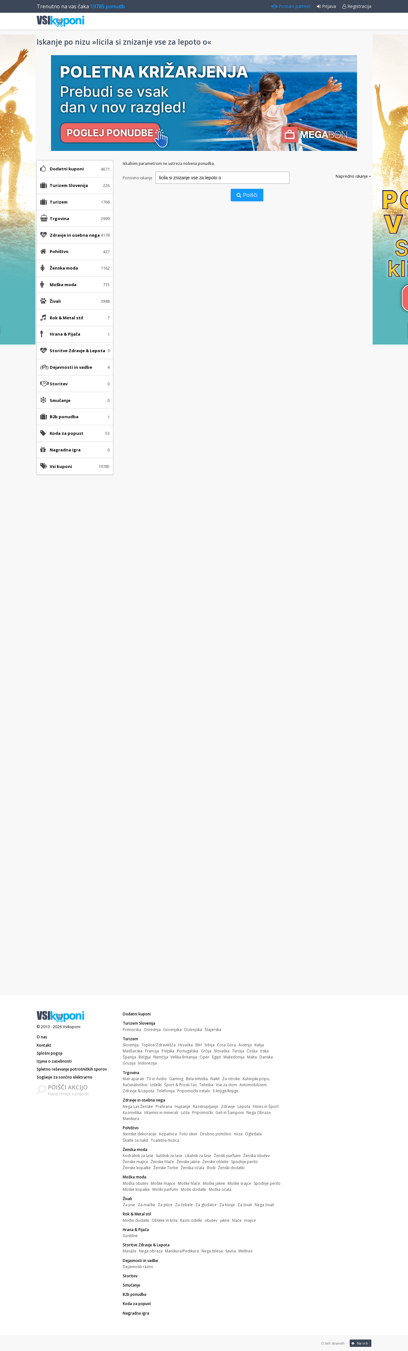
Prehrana (164, 1106)
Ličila (185, 1112)
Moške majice (163, 1183)
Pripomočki (202, 1112)
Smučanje (60, 400)
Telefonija (166, 1091)
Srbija (209, 1045)
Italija (259, 1045)
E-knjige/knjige (225, 1091)
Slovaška (221, 1051)
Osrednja (152, 1029)
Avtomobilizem (253, 1084)
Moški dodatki (193, 1189)
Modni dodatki (136, 1220)
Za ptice (165, 1204)
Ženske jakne (188, 1161)
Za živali (244, 1204)
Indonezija (147, 1063)
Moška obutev (135, 1183)
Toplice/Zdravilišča (158, 1045)
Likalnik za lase (198, 1155)
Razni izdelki (191, 1220)
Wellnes (245, 1251)
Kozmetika (132, 1112)
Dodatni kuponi (67, 169)
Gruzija (129, 1063)
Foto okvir (188, 1134)
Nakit (215, 1078)
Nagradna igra (65, 450)
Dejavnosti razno (138, 1266)
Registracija (356, 6)
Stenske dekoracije (140, 1134)
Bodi (211, 1167)
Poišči (247, 195)
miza (238, 1134)
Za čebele (184, 1204)
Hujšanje (182, 1106)
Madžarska (132, 1051)
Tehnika (206, 1084)
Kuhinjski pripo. (256, 1078)
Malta (252, 1057)
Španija (129, 1057)
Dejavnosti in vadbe (140, 1260)
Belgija (145, 1057)
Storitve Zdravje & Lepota (146, 1245)
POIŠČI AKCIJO (68, 1087)
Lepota (243, 1106)
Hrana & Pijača (136, 1229)
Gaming (176, 1078)
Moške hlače (189, 1183)
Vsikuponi (71, 1026)
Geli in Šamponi (229, 1112)
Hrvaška (185, 1045)
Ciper (204, 1057)
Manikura (131, 1118)
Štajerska (213, 1029)
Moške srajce (239, 1183)
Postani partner (291, 6)
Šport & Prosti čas (180, 1084)
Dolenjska (193, 1029)
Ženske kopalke (137, 1167)
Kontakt (44, 1045)
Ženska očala (192, 1167)
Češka (252, 1051)
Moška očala (220, 1189)
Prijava (326, 6)
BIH (198, 1045)
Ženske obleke (215, 1161)
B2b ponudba (64, 416)
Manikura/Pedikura (182, 1251)
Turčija (238, 1051)
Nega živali (264, 1204)
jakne (224, 1220)
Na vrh (359, 1343)
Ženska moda (135, 1149)
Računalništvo (135, 1084)
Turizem (130, 1039)
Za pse (129, 1204)
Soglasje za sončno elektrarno (64, 1077)
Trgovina (131, 1072)
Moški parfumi (165, 1189)
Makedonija (233, 1057)
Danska (266, 1057)
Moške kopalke (136, 1189)
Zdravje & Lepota (138, 1091)
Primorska (132, 1029)
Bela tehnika (197, 1078)
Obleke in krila (165, 1220)
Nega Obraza (258, 1112)
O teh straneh (333, 1343)
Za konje (227, 1204)
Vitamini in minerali (161, 1112)
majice (250, 1220)
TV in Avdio (157, 1078)
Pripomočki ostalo (193, 1091)
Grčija (206, 1051)
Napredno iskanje (353, 176)
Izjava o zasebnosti (54, 1061)
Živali (127, 1198)
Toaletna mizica (165, 1140)
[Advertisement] (75, 580)
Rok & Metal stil (137, 1214)
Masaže (129, 1251)
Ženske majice (135, 1161)
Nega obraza (151, 1251)
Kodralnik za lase (138, 1155)
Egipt (216, 1057)
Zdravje (228, 1106)
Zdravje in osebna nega (144, 1100)
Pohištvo (131, 1128)
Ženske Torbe (165, 1167)
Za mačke (146, 1204)
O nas (42, 1037)
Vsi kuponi (61, 466)
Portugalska (187, 1051)
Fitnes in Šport (266, 1106)
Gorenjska (172, 1029)
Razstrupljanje (205, 1106)
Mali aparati (133, 1078)
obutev (211, 1220)
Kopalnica (168, 1134)
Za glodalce (206, 1204)
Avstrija (245, 1045)
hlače (237, 1220)
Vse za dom (226, 1084)
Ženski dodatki (231, 1167)
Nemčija (160, 1057)
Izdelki (156, 1084)
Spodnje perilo (244, 1161)
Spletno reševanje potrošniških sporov (72, 1069)
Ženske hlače (162, 1161)
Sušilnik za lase (169, 1155)
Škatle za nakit (135, 1140)
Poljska (168, 1051)
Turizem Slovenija (139, 1023)
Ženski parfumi (227, 1155)
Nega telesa (212, 1251)
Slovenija (131, 1045)
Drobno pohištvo (215, 1134)
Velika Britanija (184, 1057)
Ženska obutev (256, 1155)
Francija (152, 1051)
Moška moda (134, 1177)
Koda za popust (67, 433)
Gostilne (130, 1235)
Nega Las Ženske (138, 1106)
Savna (230, 1251)
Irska (264, 1051)
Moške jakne (214, 1183)
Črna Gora (226, 1045)
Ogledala (253, 1134)
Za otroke (231, 1078)
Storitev (59, 384)
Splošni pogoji (49, 1053)
